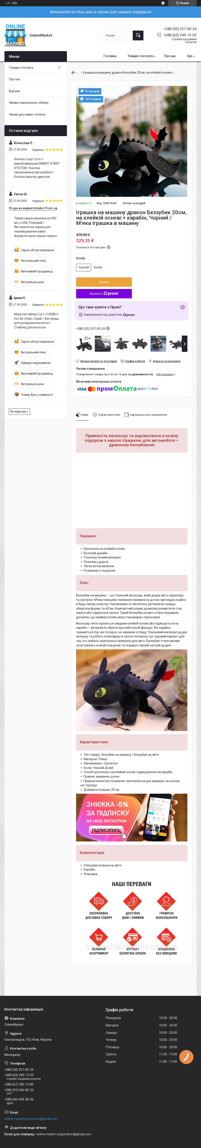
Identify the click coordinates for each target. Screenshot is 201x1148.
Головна (110, 56)
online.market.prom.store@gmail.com (31, 1119)
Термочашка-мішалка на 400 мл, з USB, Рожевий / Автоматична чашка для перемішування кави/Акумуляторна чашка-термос (35, 226)
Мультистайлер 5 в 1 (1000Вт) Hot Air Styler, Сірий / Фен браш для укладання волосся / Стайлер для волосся (36, 320)
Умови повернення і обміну (29, 102)
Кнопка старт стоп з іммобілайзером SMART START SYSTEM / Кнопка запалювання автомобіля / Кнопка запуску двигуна (37, 167)
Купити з (104, 294)
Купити (104, 282)
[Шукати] (138, 35)
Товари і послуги (140, 56)
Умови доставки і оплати (27, 114)
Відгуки (14, 91)
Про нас (170, 56)
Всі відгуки (18, 411)
